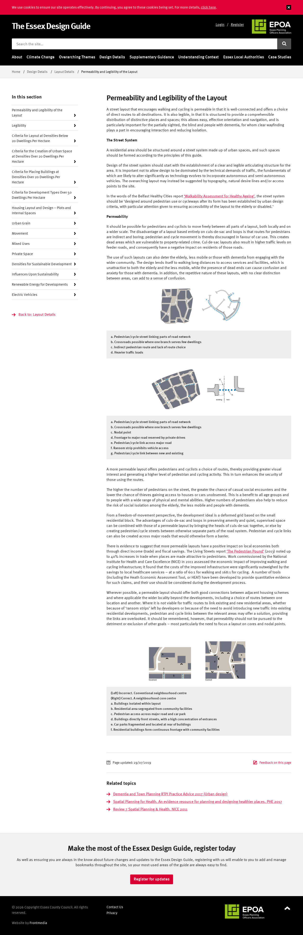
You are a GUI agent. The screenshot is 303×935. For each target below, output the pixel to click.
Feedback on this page (275, 762)
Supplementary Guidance (151, 57)
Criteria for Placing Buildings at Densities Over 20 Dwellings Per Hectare (36, 177)
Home (16, 72)
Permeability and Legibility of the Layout (37, 112)
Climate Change (40, 57)
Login (220, 24)
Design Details (112, 57)
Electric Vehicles (24, 295)
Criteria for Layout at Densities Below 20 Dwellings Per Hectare (40, 138)
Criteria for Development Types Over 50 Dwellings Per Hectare (42, 195)
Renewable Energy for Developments (40, 284)
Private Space (22, 254)
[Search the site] (144, 43)
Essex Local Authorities (243, 57)
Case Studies (279, 57)
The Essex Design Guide (51, 26)
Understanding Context (198, 57)
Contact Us (115, 907)
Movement (20, 233)
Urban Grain (21, 223)
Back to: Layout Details (37, 314)
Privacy (112, 913)
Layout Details (64, 72)
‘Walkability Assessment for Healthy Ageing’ (219, 196)
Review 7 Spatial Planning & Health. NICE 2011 (150, 809)
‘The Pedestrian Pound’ (245, 551)
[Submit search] (284, 43)
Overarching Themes (77, 57)
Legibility (19, 125)
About (17, 57)
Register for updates (151, 879)
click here (208, 7)
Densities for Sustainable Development (42, 264)
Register (237, 24)
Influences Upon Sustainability (35, 274)
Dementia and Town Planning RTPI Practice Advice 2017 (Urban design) (170, 794)
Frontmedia (38, 923)
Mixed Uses (21, 244)
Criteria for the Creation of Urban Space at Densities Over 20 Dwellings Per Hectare (42, 156)
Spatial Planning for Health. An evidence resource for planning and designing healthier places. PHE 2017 (197, 801)
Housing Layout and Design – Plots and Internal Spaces (41, 210)
